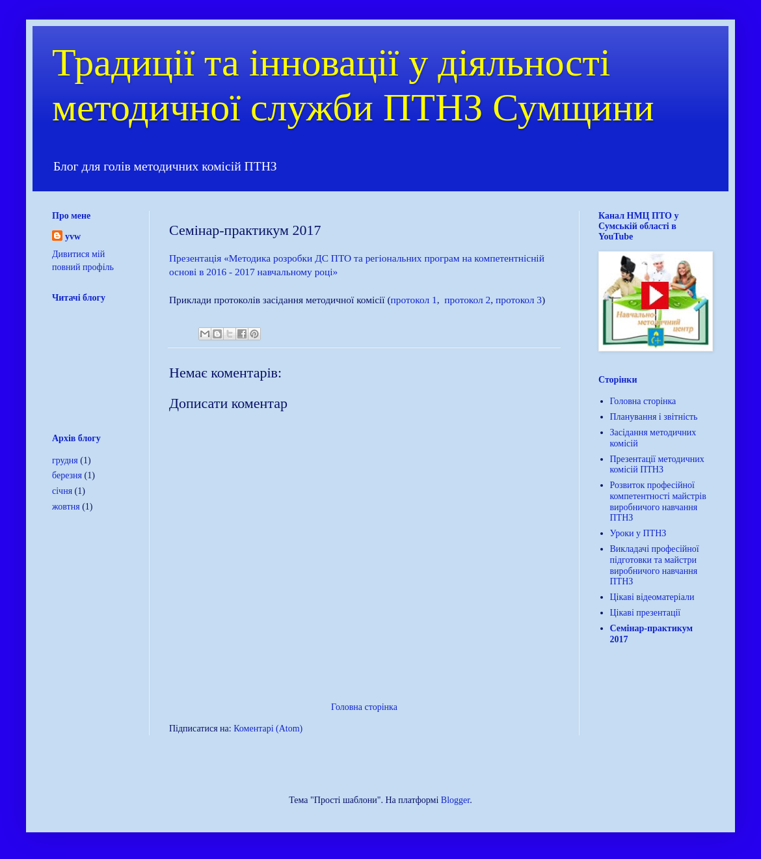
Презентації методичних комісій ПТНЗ (657, 464)
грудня (65, 460)
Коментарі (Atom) (268, 728)
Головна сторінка (364, 707)
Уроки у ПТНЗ (638, 533)
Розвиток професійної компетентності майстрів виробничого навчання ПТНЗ (658, 501)
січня (62, 491)
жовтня (66, 506)
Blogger (455, 800)
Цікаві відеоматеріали (652, 597)
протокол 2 (467, 299)
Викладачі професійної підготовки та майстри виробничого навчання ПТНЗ (654, 565)
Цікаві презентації (645, 613)
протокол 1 (414, 299)
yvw (73, 236)
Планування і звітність (654, 417)
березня (67, 475)
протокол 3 (519, 299)
